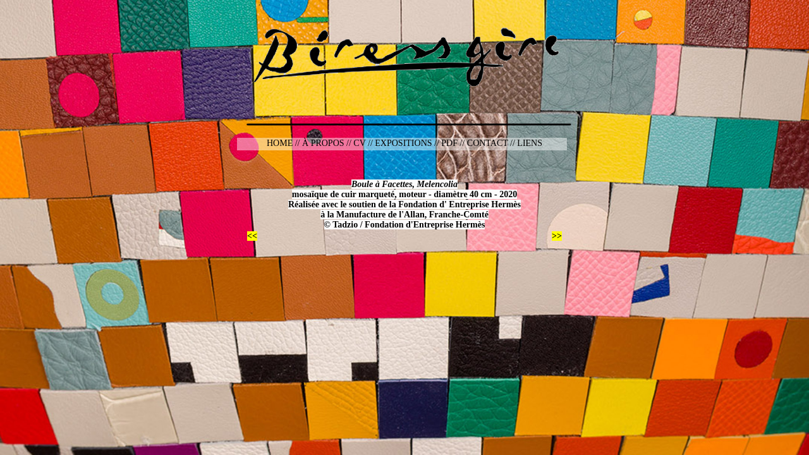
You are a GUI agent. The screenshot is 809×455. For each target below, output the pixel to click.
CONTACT (487, 143)
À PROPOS (323, 143)
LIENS (529, 143)
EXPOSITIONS (403, 143)
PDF (449, 143)
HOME (280, 143)
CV (359, 143)
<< (252, 236)
